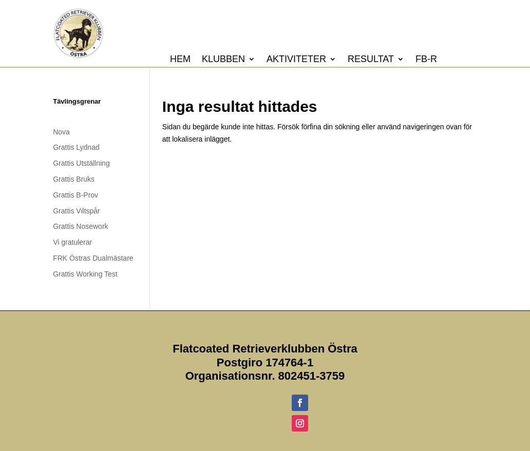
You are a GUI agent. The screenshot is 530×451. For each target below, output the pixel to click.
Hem (180, 59)
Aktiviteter (296, 59)
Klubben (223, 59)
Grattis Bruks (73, 179)
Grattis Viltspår (76, 211)
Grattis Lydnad (76, 147)
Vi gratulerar (72, 242)
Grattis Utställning (81, 163)
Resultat (371, 59)
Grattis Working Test (85, 274)
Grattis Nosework (80, 226)
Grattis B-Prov (75, 195)
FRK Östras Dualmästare (93, 258)
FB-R (426, 59)
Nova (61, 132)
